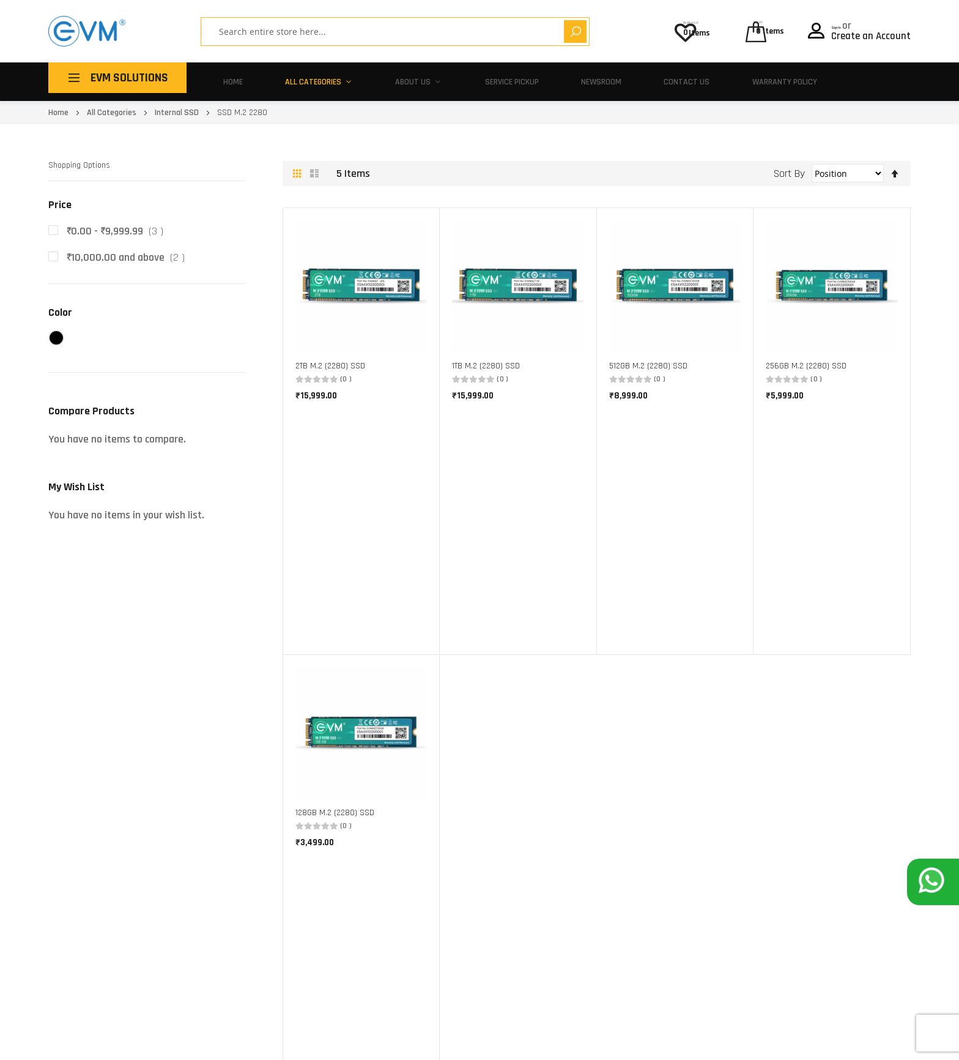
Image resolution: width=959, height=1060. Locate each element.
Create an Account (871, 32)
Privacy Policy (885, 1040)
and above (128, 249)
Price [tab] (60, 197)
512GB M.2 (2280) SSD (648, 358)
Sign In (847, 22)
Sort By (789, 165)
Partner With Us (444, 864)
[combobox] (359, 31)
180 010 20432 (170, 977)
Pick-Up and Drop (615, 788)
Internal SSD (178, 104)
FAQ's (593, 845)
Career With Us (442, 882)
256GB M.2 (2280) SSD (806, 358)
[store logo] (86, 31)
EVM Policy (603, 864)
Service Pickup (478, 77)
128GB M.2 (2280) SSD (334, 562)
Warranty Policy (736, 77)
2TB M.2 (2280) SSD (330, 358)
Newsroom (564, 77)
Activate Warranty (618, 826)
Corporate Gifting (447, 845)
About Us (391, 77)
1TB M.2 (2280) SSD (486, 358)
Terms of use (807, 1040)
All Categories (302, 77)
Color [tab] (60, 304)
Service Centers (612, 807)
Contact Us (643, 77)
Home (228, 77)
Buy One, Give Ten (447, 807)
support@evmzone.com (92, 977)
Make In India (439, 826)
